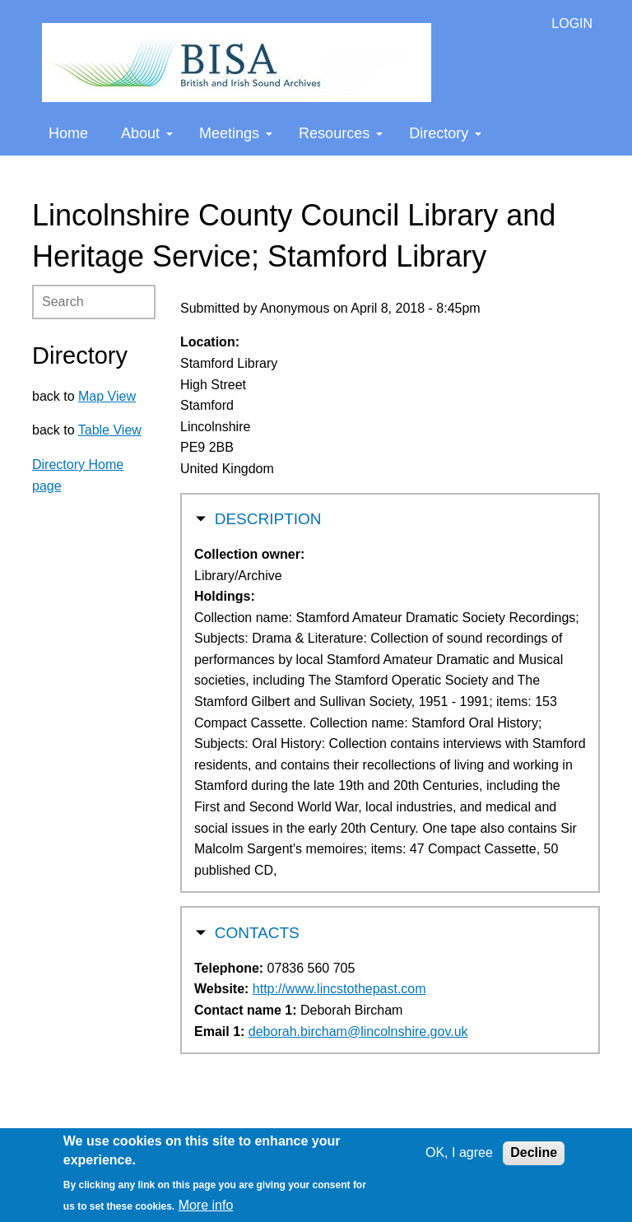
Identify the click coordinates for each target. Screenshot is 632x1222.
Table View (110, 430)
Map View (107, 396)
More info (206, 1205)
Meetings (235, 133)
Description (268, 517)
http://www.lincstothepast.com (339, 989)
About (147, 133)
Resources (341, 133)
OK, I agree (459, 1152)
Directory (445, 133)
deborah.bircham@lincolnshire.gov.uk (358, 1031)
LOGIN (571, 23)
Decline (533, 1152)
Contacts (257, 931)
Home (68, 133)
